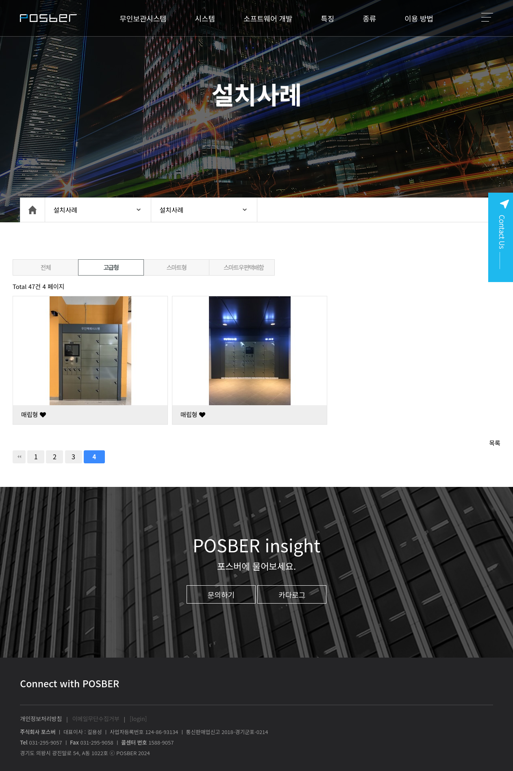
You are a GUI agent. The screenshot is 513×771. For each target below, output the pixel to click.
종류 (369, 18)
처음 (19, 456)
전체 (46, 267)
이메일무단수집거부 (96, 719)
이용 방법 (418, 18)
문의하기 (221, 594)
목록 (494, 443)
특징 (327, 18)
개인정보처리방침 (41, 719)
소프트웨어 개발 (267, 18)
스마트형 (176, 267)
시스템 (205, 18)
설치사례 (65, 210)
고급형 (111, 267)
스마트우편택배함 (243, 267)
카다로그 (291, 594)
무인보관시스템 (143, 18)
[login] (138, 719)
